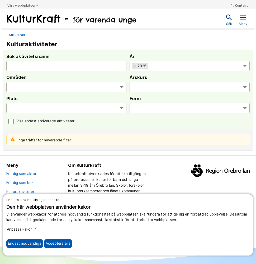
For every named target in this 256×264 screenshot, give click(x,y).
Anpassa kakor (22, 228)
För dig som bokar (21, 183)
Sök (229, 20)
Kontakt (239, 5)
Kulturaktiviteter (20, 192)
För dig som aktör (21, 174)
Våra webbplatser (23, 5)
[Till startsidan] (71, 19)
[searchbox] (152, 66)
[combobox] (190, 66)
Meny (243, 20)
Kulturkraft (17, 35)
